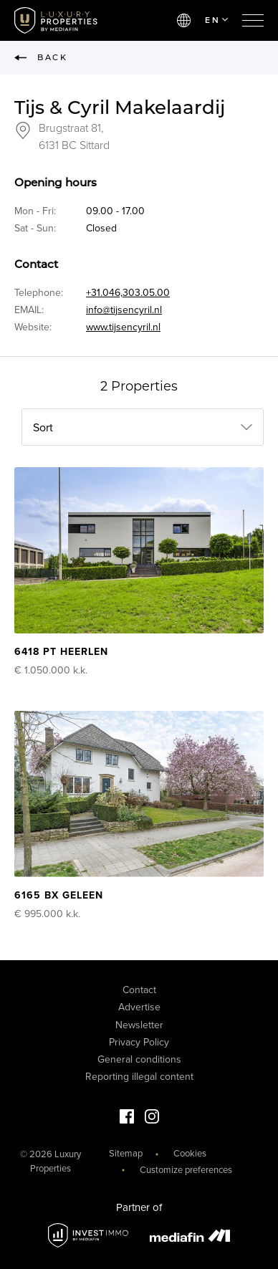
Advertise (139, 1007)
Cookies (189, 1153)
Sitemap (126, 1153)
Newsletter (139, 1025)
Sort (43, 428)
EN (216, 20)
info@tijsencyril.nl (124, 310)
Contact (139, 990)
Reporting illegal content (139, 1077)
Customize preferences (186, 1170)
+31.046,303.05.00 (128, 293)
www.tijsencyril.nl (123, 327)
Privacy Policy (139, 1042)
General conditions (139, 1059)
